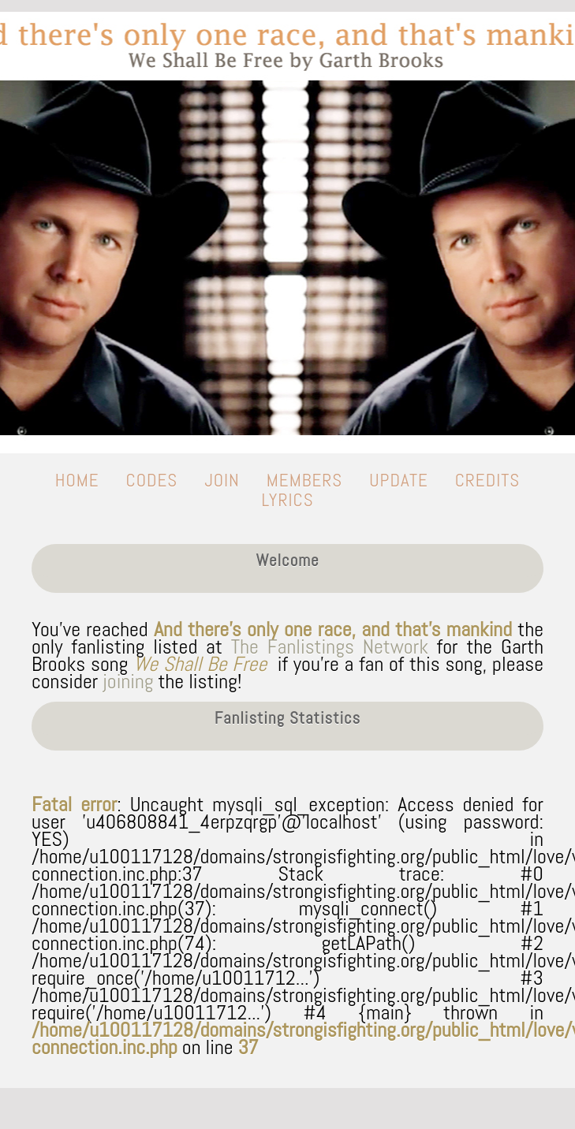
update (398, 480)
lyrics (287, 500)
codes (152, 480)
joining (128, 682)
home (77, 480)
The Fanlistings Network (329, 647)
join (222, 480)
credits (488, 480)
